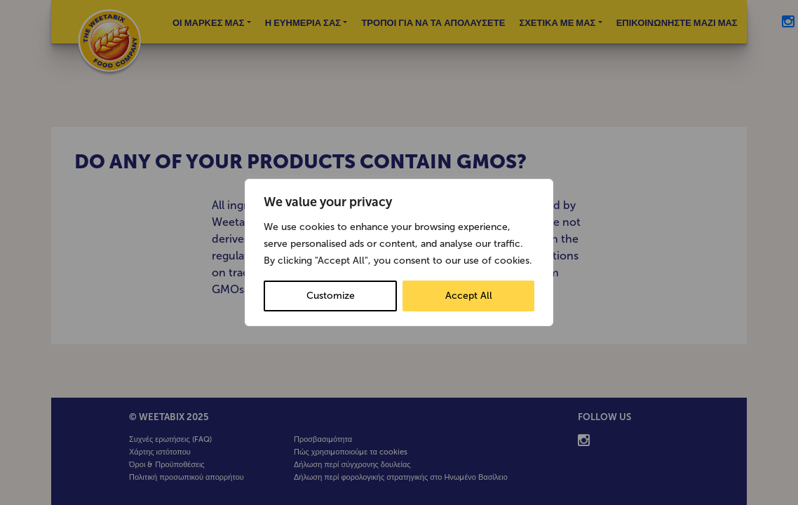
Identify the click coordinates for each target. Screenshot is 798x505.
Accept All (468, 296)
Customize (330, 296)
